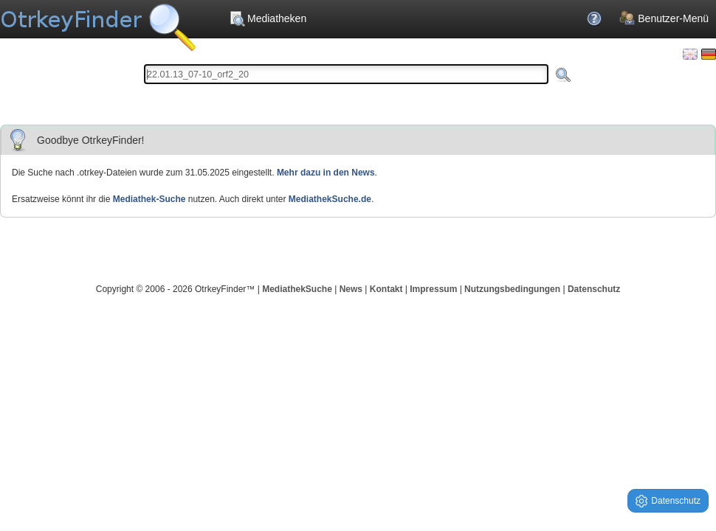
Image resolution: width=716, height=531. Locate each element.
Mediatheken (267, 18)
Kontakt (386, 289)
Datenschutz (594, 289)
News (351, 289)
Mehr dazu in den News (326, 172)
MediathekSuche (297, 289)
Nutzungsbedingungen (512, 289)
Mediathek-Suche (149, 199)
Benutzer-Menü (664, 18)
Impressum (433, 289)
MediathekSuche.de (330, 199)
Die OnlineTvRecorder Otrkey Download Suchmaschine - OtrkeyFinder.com (98, 22)
